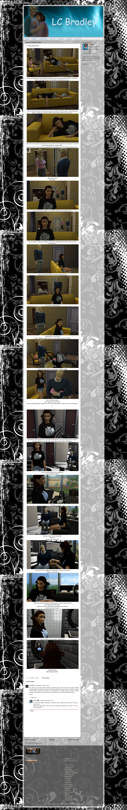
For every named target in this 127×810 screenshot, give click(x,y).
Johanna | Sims (68, 776)
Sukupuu (34, 39)
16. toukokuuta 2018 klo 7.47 (46, 700)
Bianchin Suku (68, 769)
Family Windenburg (69, 771)
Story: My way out (69, 792)
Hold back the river (69, 774)
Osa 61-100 (78, 39)
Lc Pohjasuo (68, 778)
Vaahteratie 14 (68, 798)
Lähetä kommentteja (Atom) (35, 743)
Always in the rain (69, 767)
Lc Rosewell (68, 780)
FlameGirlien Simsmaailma (71, 772)
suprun (68, 804)
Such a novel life (69, 796)
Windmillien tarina (69, 799)
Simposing (67, 790)
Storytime (67, 794)
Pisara (35, 700)
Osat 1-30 (52, 39)
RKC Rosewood (68, 786)
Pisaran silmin (68, 782)
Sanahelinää (68, 788)
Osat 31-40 (61, 39)
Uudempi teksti (30, 740)
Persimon (31, 685)
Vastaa (31, 694)
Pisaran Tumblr (43, 39)
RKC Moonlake (68, 784)
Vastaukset (33, 697)
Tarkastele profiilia (87, 53)
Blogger (81, 804)
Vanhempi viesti (73, 740)
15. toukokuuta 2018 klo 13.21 (42, 685)
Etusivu (27, 39)
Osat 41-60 (69, 39)
